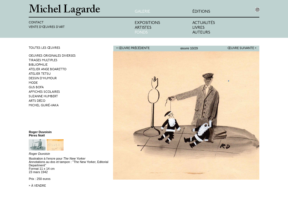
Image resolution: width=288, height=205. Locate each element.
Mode (33, 83)
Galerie (142, 12)
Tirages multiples (43, 60)
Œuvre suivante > (242, 48)
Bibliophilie (38, 65)
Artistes (143, 28)
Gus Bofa (36, 87)
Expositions (147, 23)
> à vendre (37, 186)
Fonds (141, 32)
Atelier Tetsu (40, 74)
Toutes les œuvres (44, 48)
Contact (36, 22)
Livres (198, 28)
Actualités (203, 23)
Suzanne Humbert (43, 96)
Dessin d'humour (43, 78)
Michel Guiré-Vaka (43, 105)
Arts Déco (37, 101)
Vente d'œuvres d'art (47, 27)
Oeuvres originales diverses (52, 56)
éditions (201, 12)
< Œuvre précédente (133, 48)
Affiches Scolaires (44, 92)
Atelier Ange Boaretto (47, 69)
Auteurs (201, 32)
